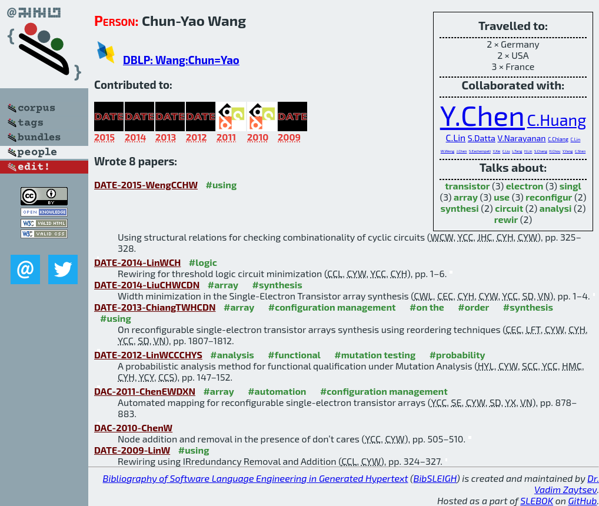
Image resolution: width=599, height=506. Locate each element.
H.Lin (528, 151)
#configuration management (332, 306)
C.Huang (557, 119)
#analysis (232, 354)
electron (525, 185)
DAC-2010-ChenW (133, 427)
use (502, 196)
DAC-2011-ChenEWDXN (144, 391)
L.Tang (517, 151)
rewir (506, 219)
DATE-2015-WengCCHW (146, 184)
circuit (509, 208)
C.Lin (456, 137)
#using (221, 184)
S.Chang (540, 151)
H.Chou (554, 151)
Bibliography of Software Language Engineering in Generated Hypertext (255, 478)
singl (570, 185)
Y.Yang (568, 151)
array (466, 196)
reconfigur (548, 196)
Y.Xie (496, 151)
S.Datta (481, 138)
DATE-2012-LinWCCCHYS (148, 354)
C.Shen (580, 151)
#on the (427, 306)
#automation (277, 391)
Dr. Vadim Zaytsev (566, 483)
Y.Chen (482, 115)
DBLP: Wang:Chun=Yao (181, 59)
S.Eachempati (480, 151)
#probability (457, 354)
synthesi (459, 208)
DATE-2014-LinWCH (137, 262)
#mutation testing (374, 354)
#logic (203, 262)
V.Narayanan (521, 138)
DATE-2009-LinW (132, 449)
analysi (556, 208)
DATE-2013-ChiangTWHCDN (155, 306)
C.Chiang (558, 139)
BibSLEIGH (435, 478)
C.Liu (506, 151)
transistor (467, 185)
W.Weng (447, 151)
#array (223, 284)
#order (473, 306)
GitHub (582, 500)
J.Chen (462, 151)
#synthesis (277, 284)
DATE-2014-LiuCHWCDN (146, 284)
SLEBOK (536, 500)
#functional (294, 354)
